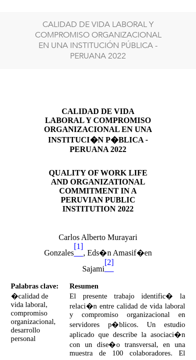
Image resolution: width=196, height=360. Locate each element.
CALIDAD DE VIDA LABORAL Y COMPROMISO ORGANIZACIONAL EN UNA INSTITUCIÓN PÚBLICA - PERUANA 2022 (98, 40)
